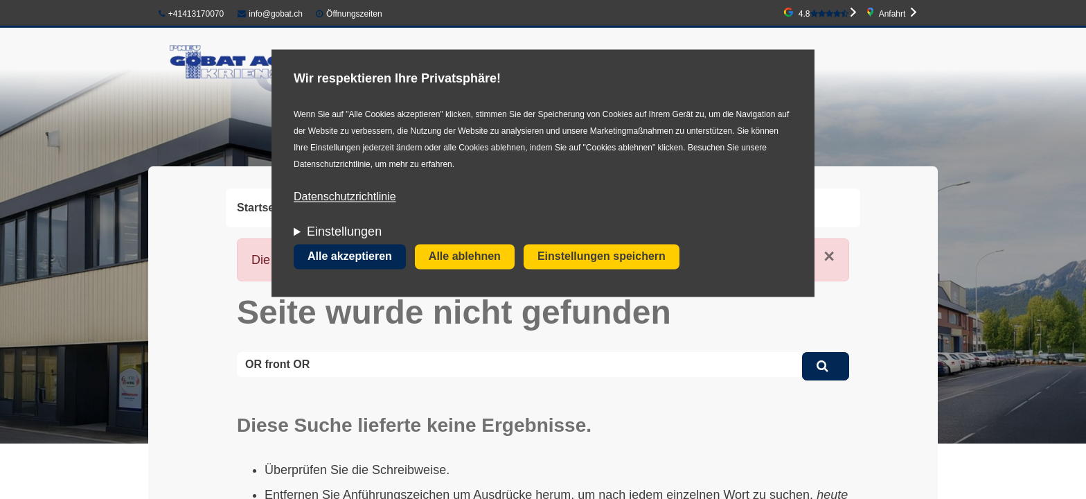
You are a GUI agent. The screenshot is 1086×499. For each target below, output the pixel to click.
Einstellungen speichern (601, 257)
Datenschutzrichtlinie (345, 197)
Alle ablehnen (465, 257)
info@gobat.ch (270, 14)
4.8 (823, 14)
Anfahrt (892, 14)
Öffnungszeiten (354, 14)
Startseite (262, 207)
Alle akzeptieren (350, 257)
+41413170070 (191, 14)
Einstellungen (344, 232)
